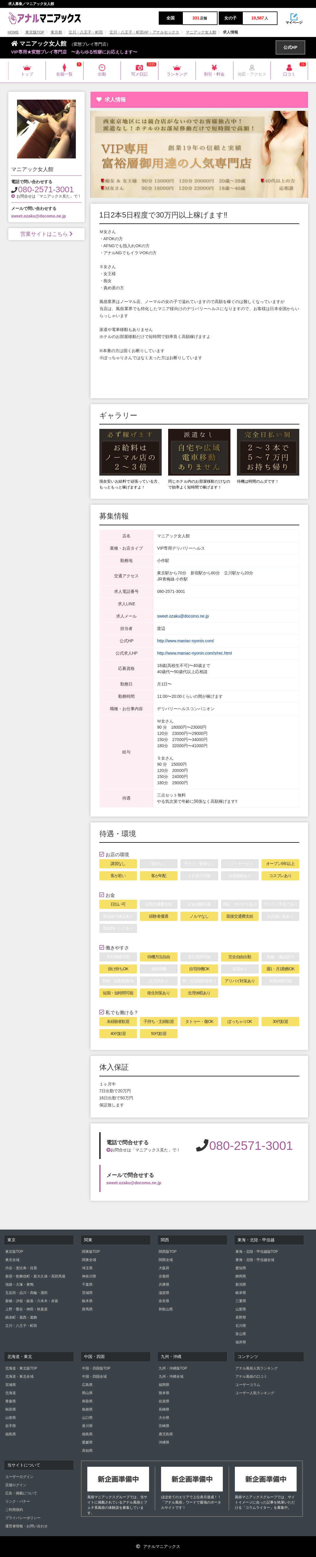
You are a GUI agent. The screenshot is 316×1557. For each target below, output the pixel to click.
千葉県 (87, 1284)
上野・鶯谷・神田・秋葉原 (26, 1309)
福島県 (10, 1434)
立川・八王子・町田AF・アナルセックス (144, 32)
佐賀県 (164, 1401)
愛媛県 (87, 1442)
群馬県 (87, 1309)
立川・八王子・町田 (85, 32)
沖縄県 (164, 1442)
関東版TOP (91, 1252)
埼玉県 (87, 1268)
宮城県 (10, 1385)
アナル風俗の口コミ (251, 1376)
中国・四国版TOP (96, 1368)
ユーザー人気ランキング (254, 1393)
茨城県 (87, 1293)
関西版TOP (167, 1252)
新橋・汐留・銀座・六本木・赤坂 (31, 1301)
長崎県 (164, 1409)
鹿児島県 (166, 1434)
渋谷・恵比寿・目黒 (21, 1268)
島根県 (87, 1409)
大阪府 (164, 1268)
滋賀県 (164, 1293)
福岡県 (164, 1385)
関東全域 (89, 1260)
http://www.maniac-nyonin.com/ (185, 640)
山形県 (10, 1418)
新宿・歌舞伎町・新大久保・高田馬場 (35, 1276)
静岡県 (240, 1276)
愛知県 (240, 1268)
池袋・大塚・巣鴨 (19, 1284)
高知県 (87, 1451)
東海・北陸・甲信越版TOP (256, 1252)
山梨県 (240, 1309)
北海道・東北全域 (19, 1376)
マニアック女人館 (201, 32)
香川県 (87, 1426)
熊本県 (164, 1393)
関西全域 (166, 1260)
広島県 (87, 1385)
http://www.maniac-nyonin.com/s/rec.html (194, 653)
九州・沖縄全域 (171, 1376)
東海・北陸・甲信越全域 (254, 1260)
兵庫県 (164, 1284)
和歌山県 (166, 1309)
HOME (13, 32)
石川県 (240, 1326)
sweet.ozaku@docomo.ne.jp (38, 216)
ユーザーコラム (247, 1385)
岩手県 (10, 1426)
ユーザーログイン (19, 1477)
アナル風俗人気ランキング (256, 1368)
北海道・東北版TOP (21, 1368)
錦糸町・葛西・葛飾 (21, 1317)
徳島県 (87, 1434)
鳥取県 (87, 1401)
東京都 (56, 32)
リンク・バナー (17, 1501)
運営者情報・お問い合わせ (26, 1526)
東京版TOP (34, 32)
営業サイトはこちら (46, 234)
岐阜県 (240, 1293)
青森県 (10, 1401)
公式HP (290, 47)
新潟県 (240, 1284)
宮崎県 (164, 1426)
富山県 (240, 1334)
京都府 (164, 1276)
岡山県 (87, 1393)
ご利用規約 (14, 1510)
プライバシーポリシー (23, 1518)
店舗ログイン (15, 1485)
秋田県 (10, 1409)
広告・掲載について (21, 1493)
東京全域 (12, 1260)
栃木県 (87, 1301)
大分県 (164, 1418)
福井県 (240, 1342)
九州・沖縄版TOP (173, 1368)
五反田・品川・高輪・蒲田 (26, 1293)
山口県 (87, 1418)
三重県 (240, 1301)
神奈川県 (89, 1276)
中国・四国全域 (94, 1376)
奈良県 (164, 1301)
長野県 (240, 1317)
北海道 (10, 1393)
